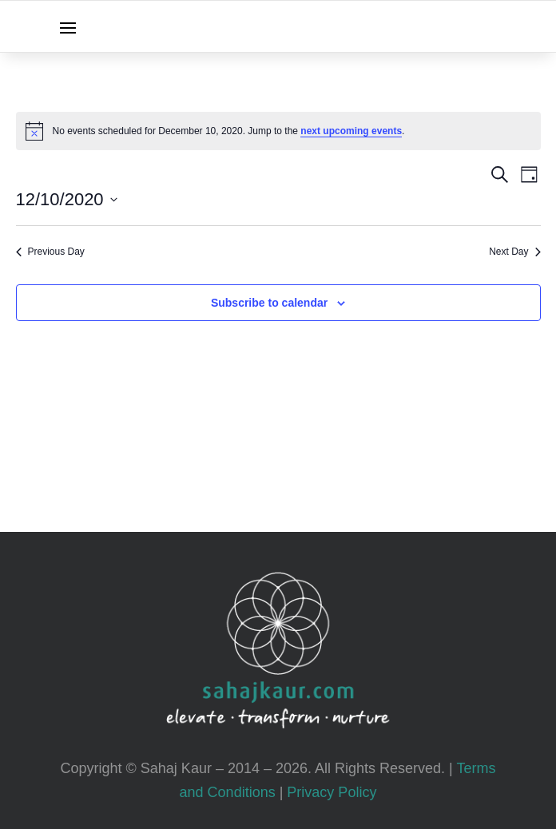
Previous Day (50, 251)
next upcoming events (351, 131)
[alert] (278, 131)
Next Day (514, 251)
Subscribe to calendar (269, 302)
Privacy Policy (331, 792)
